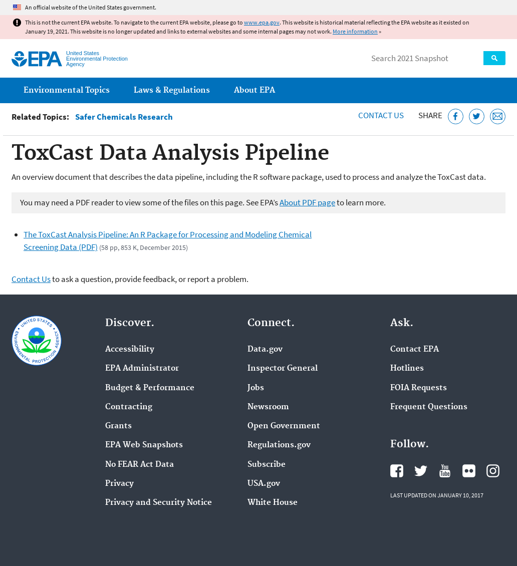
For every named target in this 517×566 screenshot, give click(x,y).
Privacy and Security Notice (158, 502)
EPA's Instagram (492, 470)
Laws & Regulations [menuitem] (172, 90)
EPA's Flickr (468, 470)
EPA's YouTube (444, 470)
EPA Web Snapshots (144, 445)
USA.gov (263, 483)
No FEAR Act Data (139, 464)
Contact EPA (414, 349)
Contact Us (381, 115)
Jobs (255, 388)
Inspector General (282, 368)
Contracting (128, 407)
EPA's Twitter (420, 470)
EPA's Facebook (396, 470)
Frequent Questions (428, 407)
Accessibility (129, 349)
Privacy (119, 483)
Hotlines (407, 368)
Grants (118, 426)
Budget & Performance (149, 388)
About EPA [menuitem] (254, 90)
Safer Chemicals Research (124, 117)
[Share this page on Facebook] (455, 116)
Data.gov (265, 349)
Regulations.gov (279, 445)
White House (272, 502)
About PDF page (307, 202)
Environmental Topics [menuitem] (67, 90)
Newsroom (268, 407)
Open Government (283, 426)
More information (355, 31)
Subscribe (266, 464)
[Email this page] (497, 116)
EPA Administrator (142, 368)
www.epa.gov (262, 22)
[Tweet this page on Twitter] (476, 116)
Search (494, 58)
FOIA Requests (418, 388)
